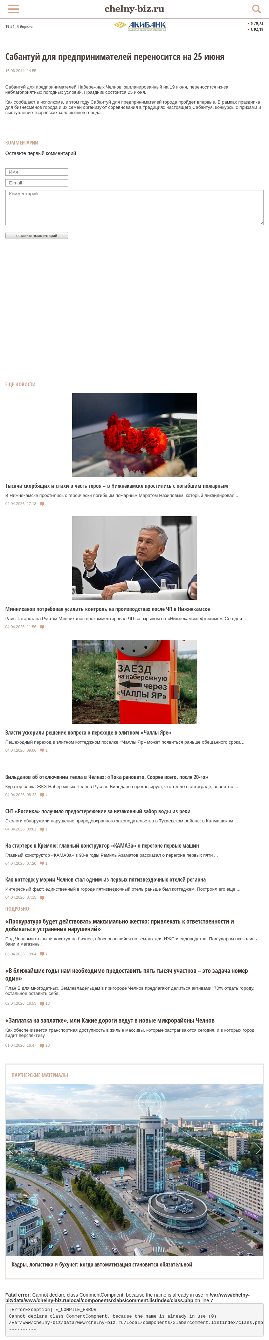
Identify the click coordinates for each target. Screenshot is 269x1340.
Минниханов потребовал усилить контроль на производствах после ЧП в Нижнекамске (107, 609)
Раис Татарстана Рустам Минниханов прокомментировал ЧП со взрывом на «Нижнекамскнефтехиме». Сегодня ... (126, 618)
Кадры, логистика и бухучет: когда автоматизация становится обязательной (102, 1264)
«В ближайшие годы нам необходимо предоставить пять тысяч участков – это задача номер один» (126, 974)
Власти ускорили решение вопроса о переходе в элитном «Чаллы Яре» (88, 732)
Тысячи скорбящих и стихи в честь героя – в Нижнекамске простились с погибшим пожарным (116, 486)
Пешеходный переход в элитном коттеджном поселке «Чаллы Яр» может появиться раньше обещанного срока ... (125, 742)
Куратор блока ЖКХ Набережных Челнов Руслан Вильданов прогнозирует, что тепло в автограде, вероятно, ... (122, 786)
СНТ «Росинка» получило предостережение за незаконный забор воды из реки (98, 811)
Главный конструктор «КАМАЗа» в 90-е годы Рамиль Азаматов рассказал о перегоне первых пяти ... (111, 855)
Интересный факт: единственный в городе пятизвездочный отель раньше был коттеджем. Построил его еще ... (122, 889)
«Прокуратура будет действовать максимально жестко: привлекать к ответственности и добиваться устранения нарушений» (119, 925)
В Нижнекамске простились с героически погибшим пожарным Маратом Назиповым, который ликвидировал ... (122, 495)
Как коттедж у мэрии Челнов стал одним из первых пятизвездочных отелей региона (105, 879)
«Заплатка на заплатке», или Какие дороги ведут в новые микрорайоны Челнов (110, 1020)
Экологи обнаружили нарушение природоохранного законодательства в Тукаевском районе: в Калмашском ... (121, 820)
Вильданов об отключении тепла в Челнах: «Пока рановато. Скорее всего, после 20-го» (106, 777)
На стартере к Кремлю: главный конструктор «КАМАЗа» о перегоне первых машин (102, 845)
